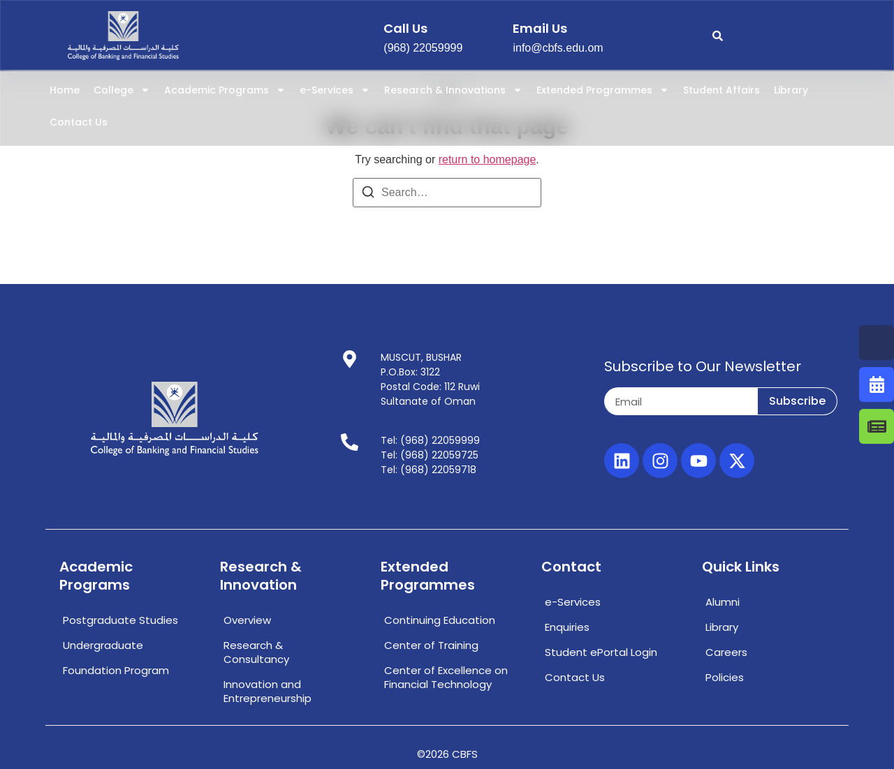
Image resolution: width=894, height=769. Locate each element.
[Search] (368, 194)
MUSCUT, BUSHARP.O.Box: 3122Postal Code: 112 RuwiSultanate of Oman (430, 379)
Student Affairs (721, 90)
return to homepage (487, 159)
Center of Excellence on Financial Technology (446, 677)
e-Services (335, 90)
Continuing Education (439, 620)
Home (65, 90)
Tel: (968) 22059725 (429, 455)
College (122, 90)
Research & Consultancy (256, 652)
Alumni (722, 602)
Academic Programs (225, 90)
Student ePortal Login (601, 652)
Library (791, 90)
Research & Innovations (453, 90)
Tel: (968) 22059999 (430, 440)
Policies (724, 677)
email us (540, 28)
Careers (726, 652)
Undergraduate (103, 645)
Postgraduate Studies (120, 620)
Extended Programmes (602, 90)
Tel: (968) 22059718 (428, 470)
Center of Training (431, 645)
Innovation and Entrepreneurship (268, 691)
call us (405, 28)
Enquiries (567, 627)
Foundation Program (116, 670)
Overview (247, 620)
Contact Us (79, 122)
